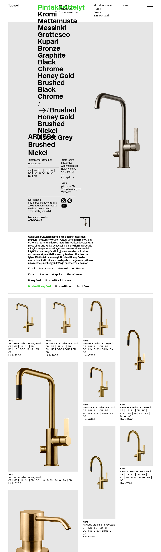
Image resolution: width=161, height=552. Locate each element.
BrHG (50, 173)
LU (40, 170)
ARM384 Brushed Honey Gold (136, 471)
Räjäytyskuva (68, 168)
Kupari (48, 41)
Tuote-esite (67, 159)
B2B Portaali (101, 15)
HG (35, 173)
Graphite (52, 55)
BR (51, 170)
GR (35, 176)
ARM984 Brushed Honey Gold (62, 343)
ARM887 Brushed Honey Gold (24, 477)
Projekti (98, 12)
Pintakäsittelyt (103, 5)
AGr (146, 413)
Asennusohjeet (69, 165)
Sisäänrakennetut (70, 12)
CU (46, 170)
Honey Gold (56, 76)
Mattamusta (57, 21)
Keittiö (63, 5)
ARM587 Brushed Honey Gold (99, 407)
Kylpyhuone (66, 9)
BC (29, 173)
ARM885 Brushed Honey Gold (136, 407)
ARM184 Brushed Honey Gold (99, 343)
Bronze (49, 48)
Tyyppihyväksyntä (71, 189)
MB (35, 170)
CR (29, 170)
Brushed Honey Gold (57, 113)
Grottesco (54, 34)
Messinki (52, 28)
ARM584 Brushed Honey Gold (24, 343)
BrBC (42, 173)
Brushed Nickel (51, 127)
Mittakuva (66, 162)
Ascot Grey (55, 137)
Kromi (47, 14)
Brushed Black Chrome (51, 89)
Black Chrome (50, 65)
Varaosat (66, 192)
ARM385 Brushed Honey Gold (99, 524)
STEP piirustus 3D (68, 185)
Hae (125, 5)
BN (29, 176)
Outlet (97, 9)
